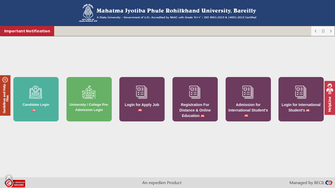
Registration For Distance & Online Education (195, 110)
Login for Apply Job (142, 105)
